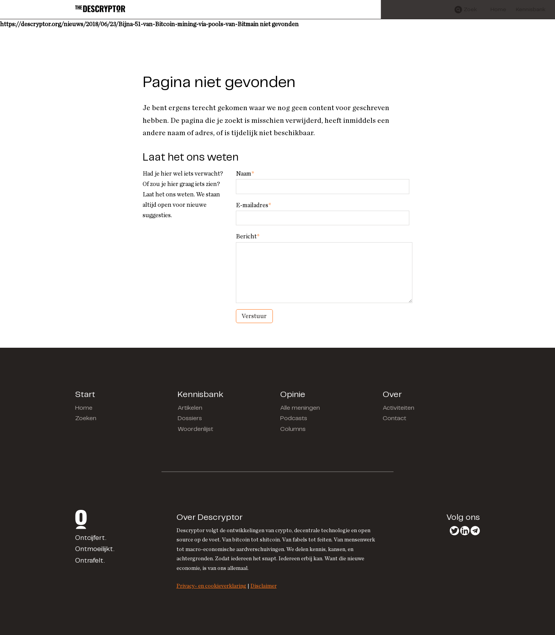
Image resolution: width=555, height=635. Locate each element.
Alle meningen (300, 408)
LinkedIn (464, 530)
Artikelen (190, 408)
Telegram (475, 530)
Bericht (247, 236)
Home (83, 408)
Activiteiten (398, 408)
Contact (394, 418)
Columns (293, 429)
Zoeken (85, 418)
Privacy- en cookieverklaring (211, 586)
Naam (245, 174)
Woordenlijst (195, 429)
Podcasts (293, 418)
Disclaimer (264, 586)
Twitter (454, 530)
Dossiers (190, 418)
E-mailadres (253, 205)
